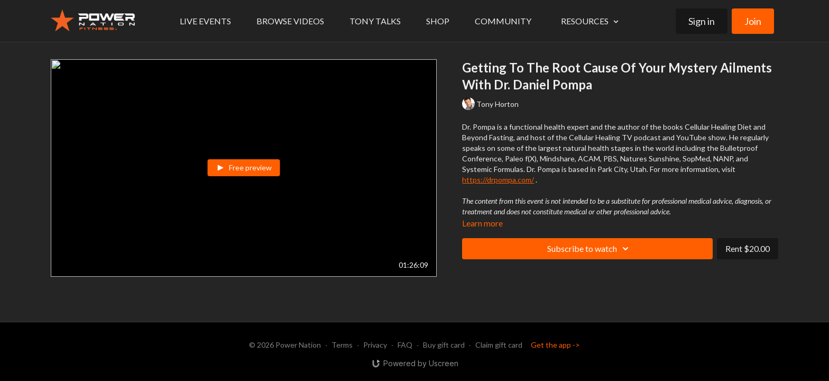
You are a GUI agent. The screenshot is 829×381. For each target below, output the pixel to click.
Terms (342, 344)
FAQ (405, 344)
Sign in (701, 21)
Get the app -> (555, 344)
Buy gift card (444, 344)
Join (752, 21)
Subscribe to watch (589, 248)
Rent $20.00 (747, 248)
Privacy (375, 344)
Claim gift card (498, 344)
